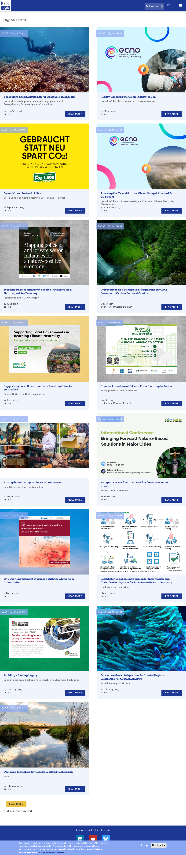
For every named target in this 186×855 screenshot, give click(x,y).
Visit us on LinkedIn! (80, 839)
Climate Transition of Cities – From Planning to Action (136, 386)
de (169, 5)
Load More (16, 804)
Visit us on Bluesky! (106, 839)
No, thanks (158, 845)
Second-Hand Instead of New (23, 193)
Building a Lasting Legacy (21, 675)
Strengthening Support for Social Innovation (33, 482)
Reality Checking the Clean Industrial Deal (129, 96)
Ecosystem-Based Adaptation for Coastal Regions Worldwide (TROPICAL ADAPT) (133, 676)
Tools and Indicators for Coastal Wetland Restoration (38, 772)
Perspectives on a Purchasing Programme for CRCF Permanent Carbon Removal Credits (134, 291)
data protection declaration (51, 853)
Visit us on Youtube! (93, 839)
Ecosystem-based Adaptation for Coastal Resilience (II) (39, 96)
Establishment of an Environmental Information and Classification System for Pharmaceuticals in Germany (136, 580)
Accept (145, 845)
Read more (75, 114)
